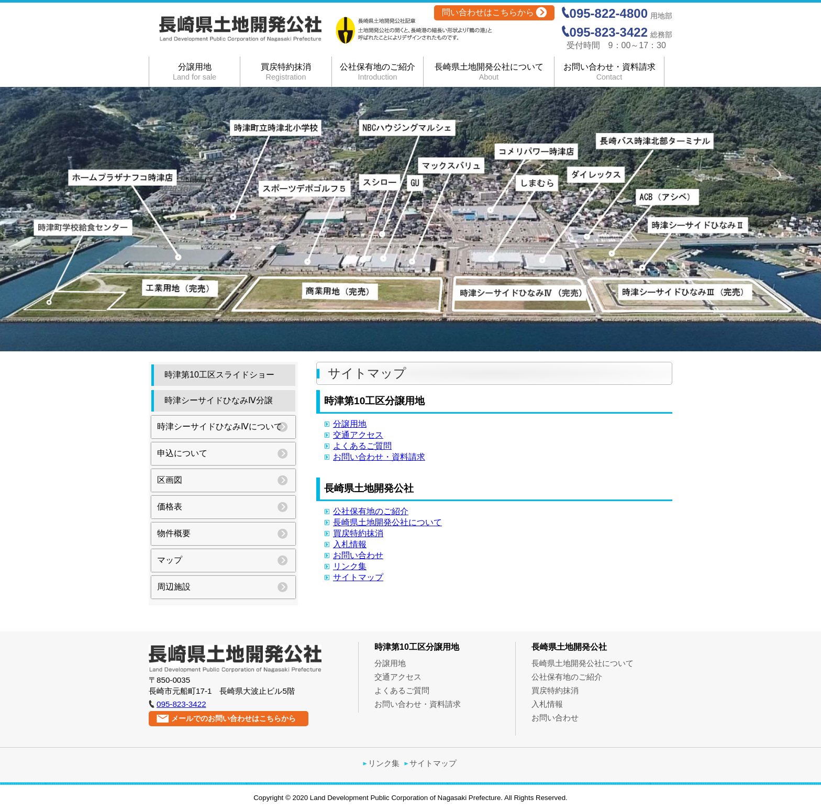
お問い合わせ (358, 555)
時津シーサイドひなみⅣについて (219, 426)
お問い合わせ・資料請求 (609, 71)
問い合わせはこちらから (488, 12)
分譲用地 (194, 71)
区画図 (169, 479)
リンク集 (350, 566)
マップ (169, 560)
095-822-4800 (609, 13)
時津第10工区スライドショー (219, 374)
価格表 (169, 506)
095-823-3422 (609, 32)
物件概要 (174, 533)
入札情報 (350, 544)
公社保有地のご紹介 (377, 71)
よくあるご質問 (362, 445)
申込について (182, 453)
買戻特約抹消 (286, 71)
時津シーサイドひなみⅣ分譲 (218, 400)
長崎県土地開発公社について (488, 71)
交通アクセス (358, 434)
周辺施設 (174, 586)
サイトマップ (358, 577)
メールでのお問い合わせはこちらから (233, 719)
